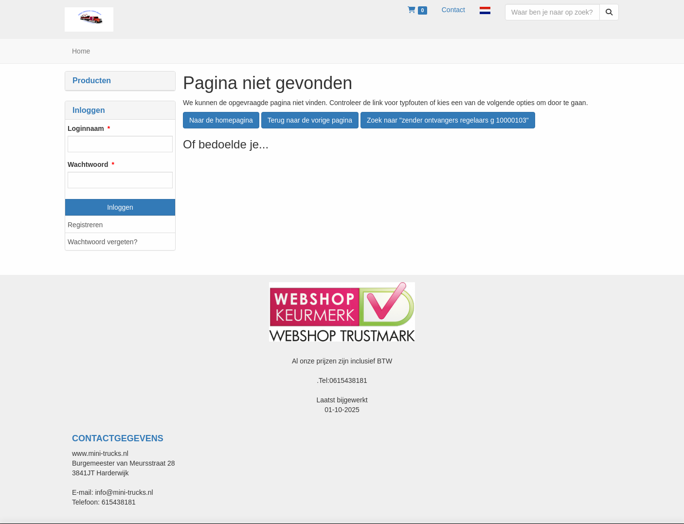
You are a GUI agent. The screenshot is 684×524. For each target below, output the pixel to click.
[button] (485, 9)
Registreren (85, 225)
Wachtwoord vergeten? (102, 242)
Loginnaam (86, 128)
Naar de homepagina (221, 120)
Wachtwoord (88, 164)
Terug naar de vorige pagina (310, 120)
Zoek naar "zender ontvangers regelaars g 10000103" (448, 120)
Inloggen (120, 207)
